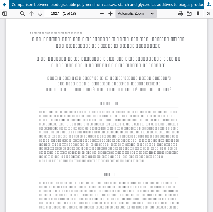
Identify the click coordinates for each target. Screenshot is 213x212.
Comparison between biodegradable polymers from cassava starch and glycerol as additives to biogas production (111, 4)
